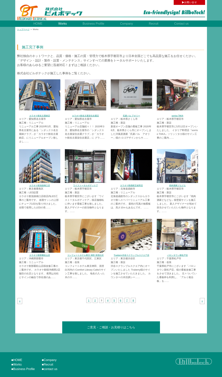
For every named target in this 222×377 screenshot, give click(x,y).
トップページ (23, 29)
